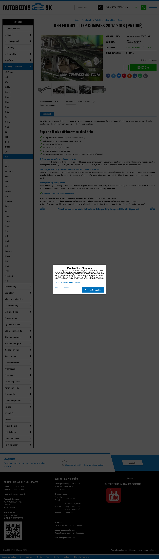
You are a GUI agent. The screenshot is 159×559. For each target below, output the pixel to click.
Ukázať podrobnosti (62, 288)
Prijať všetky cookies (93, 290)
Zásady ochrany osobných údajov (68, 282)
